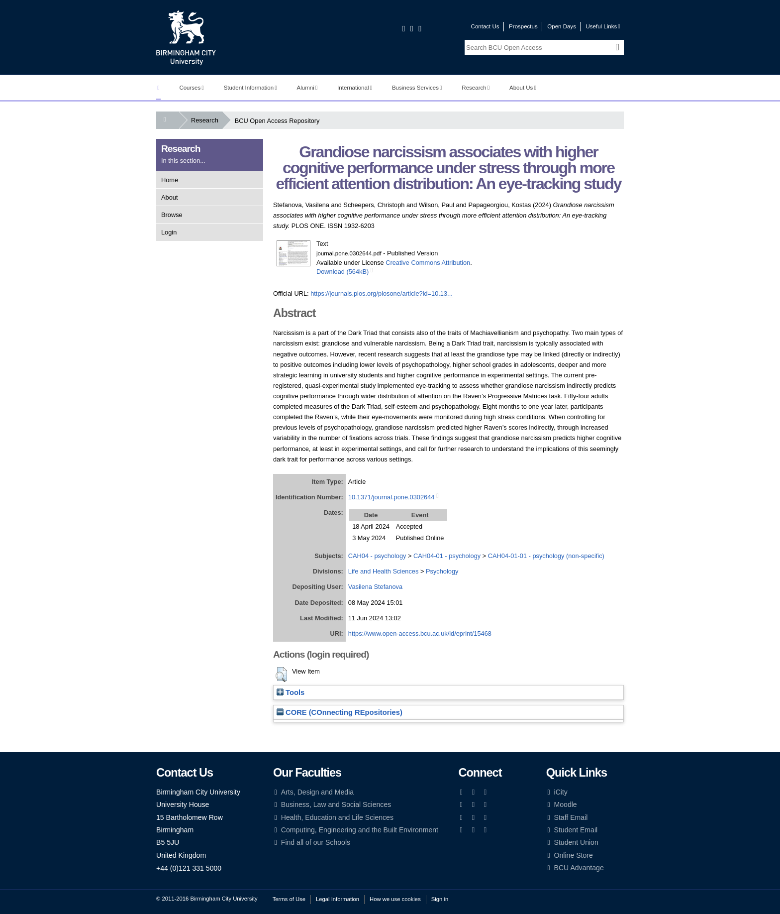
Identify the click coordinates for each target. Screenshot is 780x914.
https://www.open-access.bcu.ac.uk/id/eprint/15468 (419, 633)
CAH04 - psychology (377, 556)
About (169, 197)
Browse (172, 215)
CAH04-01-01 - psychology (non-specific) (546, 556)
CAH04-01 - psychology (447, 556)
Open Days (561, 26)
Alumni (307, 88)
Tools (290, 692)
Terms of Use (289, 899)
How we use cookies (395, 899)
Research (475, 88)
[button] (281, 674)
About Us (522, 88)
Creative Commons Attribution (428, 262)
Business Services (417, 88)
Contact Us (485, 26)
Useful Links (602, 26)
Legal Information (337, 899)
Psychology (442, 571)
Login (169, 232)
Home (169, 180)
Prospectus (523, 26)
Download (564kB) (342, 271)
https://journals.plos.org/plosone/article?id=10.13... (381, 293)
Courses (191, 88)
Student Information (250, 88)
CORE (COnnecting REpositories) (339, 712)
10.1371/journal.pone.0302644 (391, 497)
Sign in (439, 899)
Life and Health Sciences (383, 571)
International (354, 88)
